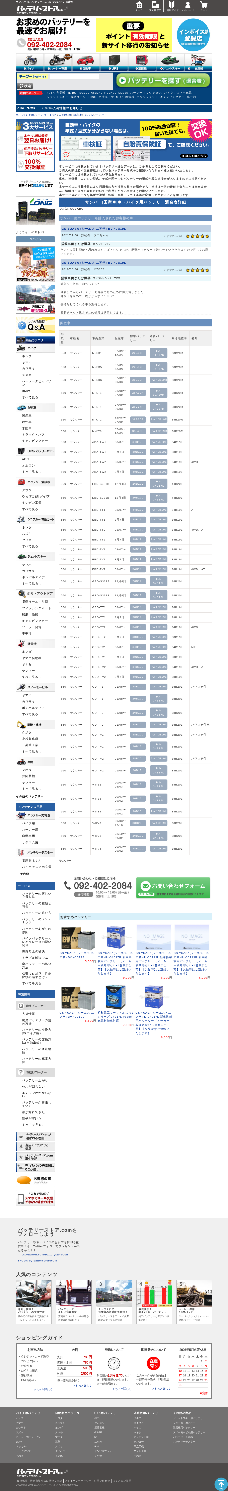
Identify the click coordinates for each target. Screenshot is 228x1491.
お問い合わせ (102, 1481)
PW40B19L (159, 441)
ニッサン (60, 1422)
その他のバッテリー (30, 796)
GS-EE (98, 1432)
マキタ (137, 1432)
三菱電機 (99, 1427)
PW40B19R (159, 379)
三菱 (57, 1441)
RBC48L (110, 92)
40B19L (83, 92)
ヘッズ (137, 1427)
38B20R (138, 379)
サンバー (101, 115)
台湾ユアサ (106, 96)
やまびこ (139, 1422)
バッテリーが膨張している (37, 1104)
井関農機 (28, 776)
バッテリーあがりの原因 (37, 930)
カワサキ (28, 368)
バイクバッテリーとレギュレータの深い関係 (37, 942)
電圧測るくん (32, 860)
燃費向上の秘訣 (33, 951)
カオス (157, 92)
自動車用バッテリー (69, 1413)
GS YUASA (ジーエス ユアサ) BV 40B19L (94, 228)
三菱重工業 (30, 745)
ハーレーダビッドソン (37, 383)
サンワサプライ (103, 1451)
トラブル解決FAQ (35, 957)
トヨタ (59, 1418)
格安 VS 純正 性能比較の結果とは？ (37, 975)
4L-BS (71, 92)
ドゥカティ (22, 1446)
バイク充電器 (56, 92)
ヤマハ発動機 (32, 658)
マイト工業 (140, 1451)
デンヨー (139, 1441)
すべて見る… (32, 397)
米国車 (27, 428)
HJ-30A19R (158, 392)
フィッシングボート (37, 608)
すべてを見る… (33, 983)
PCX (147, 92)
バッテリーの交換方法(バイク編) (37, 1031)
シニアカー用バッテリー (186, 1422)
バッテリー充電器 (183, 1437)
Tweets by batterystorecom (37, 1260)
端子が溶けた (32, 1118)
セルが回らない (33, 1086)
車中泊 (191, 96)
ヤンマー (28, 670)
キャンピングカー (172, 96)
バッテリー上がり (35, 1080)
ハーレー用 (30, 829)
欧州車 (27, 422)
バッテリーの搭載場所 (37, 1050)
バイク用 (28, 823)
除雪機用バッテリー (184, 1427)
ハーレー (136, 92)
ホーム (139, 5)
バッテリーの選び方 (37, 913)
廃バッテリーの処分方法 (37, 965)
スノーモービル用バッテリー (189, 1432)
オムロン (28, 465)
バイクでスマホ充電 (178, 92)
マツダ (59, 1437)
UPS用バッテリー (106, 1413)
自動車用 (65, 115)
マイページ (188, 5)
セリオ (27, 539)
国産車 (77, 115)
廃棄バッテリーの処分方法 (37, 1022)
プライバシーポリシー (78, 1481)
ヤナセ (27, 664)
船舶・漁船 (30, 614)
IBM (96, 1446)
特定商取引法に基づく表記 (46, 1481)
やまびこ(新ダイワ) (36, 496)
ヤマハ (27, 362)
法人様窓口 (155, 5)
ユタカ (98, 1441)
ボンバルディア (33, 577)
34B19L (138, 441)
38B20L (138, 686)
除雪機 (130, 96)
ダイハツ (60, 1451)
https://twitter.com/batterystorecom (43, 1254)
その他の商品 (182, 1413)
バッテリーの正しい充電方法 (37, 895)
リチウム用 (30, 842)
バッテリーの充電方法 (37, 1060)
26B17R (138, 352)
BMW (26, 391)
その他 (24, 873)
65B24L (96, 92)
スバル (88, 115)
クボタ (27, 490)
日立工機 (139, 1446)
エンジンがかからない (37, 1094)
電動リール (78, 96)
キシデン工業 (32, 502)
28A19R (138, 392)
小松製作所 (30, 738)
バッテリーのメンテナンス (37, 921)
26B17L (138, 483)
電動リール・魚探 (35, 601)
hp (95, 1437)
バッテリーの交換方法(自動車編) (37, 1041)
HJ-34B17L (158, 483)
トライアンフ (23, 1451)
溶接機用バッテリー (147, 1413)
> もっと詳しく (43, 1389)
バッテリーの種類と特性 (37, 905)
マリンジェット (147, 96)
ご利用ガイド (171, 5)
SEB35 (123, 92)
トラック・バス (33, 434)
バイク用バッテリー (30, 1413)
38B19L (138, 451)
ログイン (35, 239)
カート (204, 5)
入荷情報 (28, 1013)
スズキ (27, 375)
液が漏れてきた (33, 1112)
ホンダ (27, 356)
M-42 (119, 96)
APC (25, 459)
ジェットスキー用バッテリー (189, 1418)
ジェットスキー (58, 96)
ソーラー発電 (32, 627)
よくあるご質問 (122, 1481)
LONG (92, 96)
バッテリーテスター (184, 1441)
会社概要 (22, 1481)
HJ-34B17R (158, 352)
